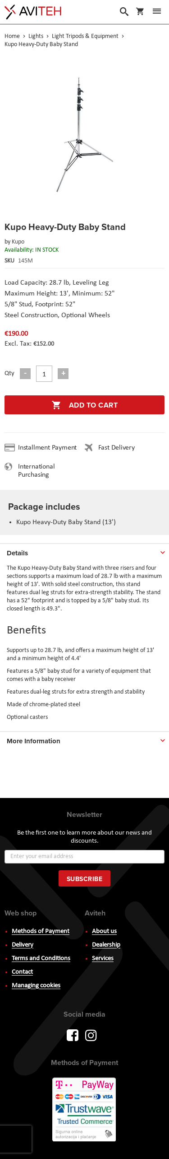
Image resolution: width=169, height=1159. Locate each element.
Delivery (22, 945)
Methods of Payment (40, 931)
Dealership (106, 945)
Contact (22, 972)
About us (104, 931)
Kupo (18, 242)
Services (103, 958)
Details (17, 553)
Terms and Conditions (41, 958)
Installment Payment (49, 447)
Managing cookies (36, 985)
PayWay (85, 1110)
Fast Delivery (116, 447)
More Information (33, 741)
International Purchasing (36, 471)
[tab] (84, 551)
